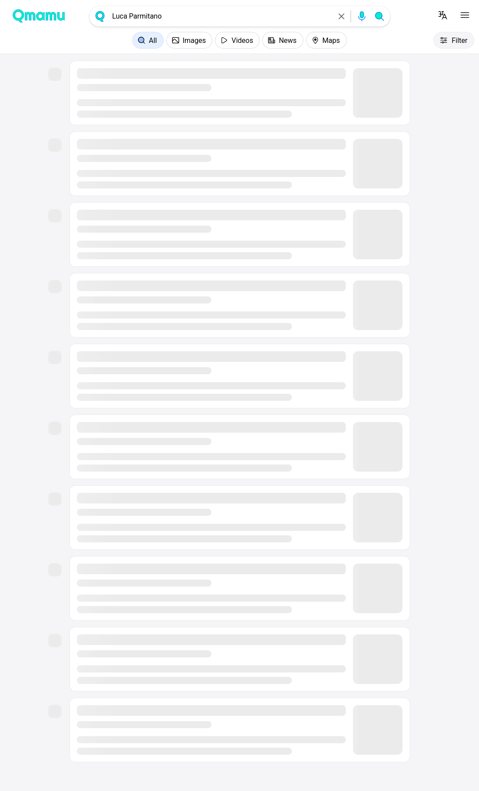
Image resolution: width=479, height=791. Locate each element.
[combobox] (221, 16)
